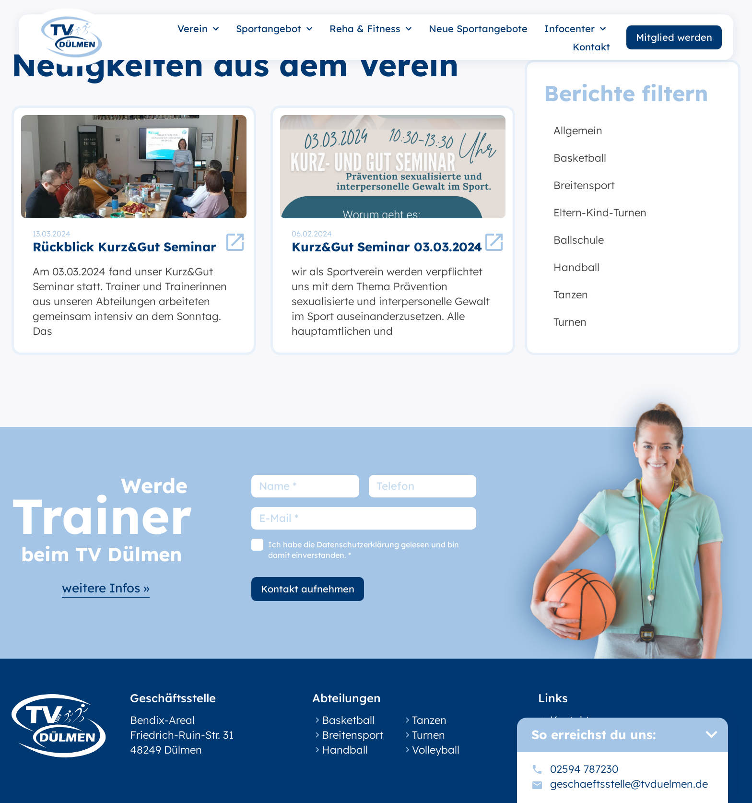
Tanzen (570, 294)
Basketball (579, 158)
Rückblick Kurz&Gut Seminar (124, 247)
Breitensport (584, 185)
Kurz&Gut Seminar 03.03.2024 (387, 247)
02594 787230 (584, 769)
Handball (576, 267)
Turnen (570, 322)
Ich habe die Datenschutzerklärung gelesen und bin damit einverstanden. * (363, 550)
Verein (198, 29)
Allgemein (577, 130)
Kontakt (591, 47)
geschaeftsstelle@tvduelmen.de (629, 784)
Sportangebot (274, 29)
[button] (711, 734)
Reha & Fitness (370, 29)
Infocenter (575, 29)
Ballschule (578, 240)
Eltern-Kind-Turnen (599, 212)
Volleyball (435, 749)
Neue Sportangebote (478, 29)
